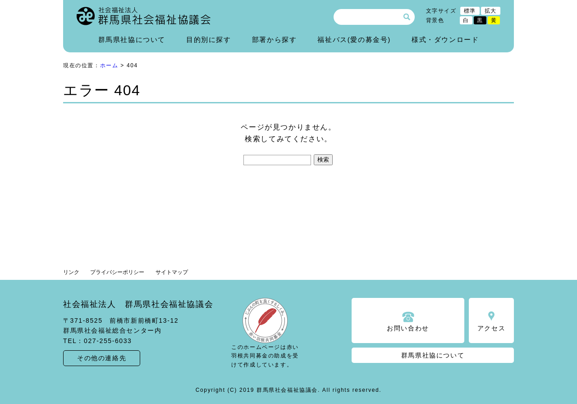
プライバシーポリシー (117, 272)
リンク (71, 272)
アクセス (491, 328)
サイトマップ (172, 272)
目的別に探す (208, 39)
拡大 (491, 11)
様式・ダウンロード (445, 39)
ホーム (109, 65)
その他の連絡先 (101, 358)
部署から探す (274, 39)
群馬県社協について (131, 39)
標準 (470, 11)
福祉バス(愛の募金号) (354, 39)
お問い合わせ (408, 328)
